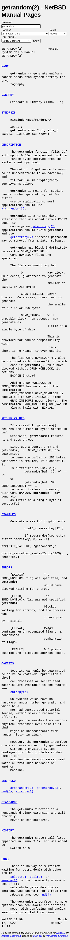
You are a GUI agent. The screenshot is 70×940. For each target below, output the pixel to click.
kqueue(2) (9, 881)
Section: (8, 30)
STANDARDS (9, 802)
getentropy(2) (43, 226)
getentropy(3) (48, 788)
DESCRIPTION (11, 145)
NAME (4, 67)
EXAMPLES (8, 515)
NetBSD (60, 932)
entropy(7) (19, 692)
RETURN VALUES (12, 418)
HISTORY (7, 831)
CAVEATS (7, 664)
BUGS (4, 859)
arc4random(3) (12, 209)
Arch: (55, 30)
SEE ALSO (8, 781)
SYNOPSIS (8, 113)
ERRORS (6, 568)
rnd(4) (6, 792)
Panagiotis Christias (57, 935)
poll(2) (36, 877)
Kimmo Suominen (11, 935)
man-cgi (37, 935)
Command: (8, 22)
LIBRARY (7, 95)
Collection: (9, 37)
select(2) (18, 877)
